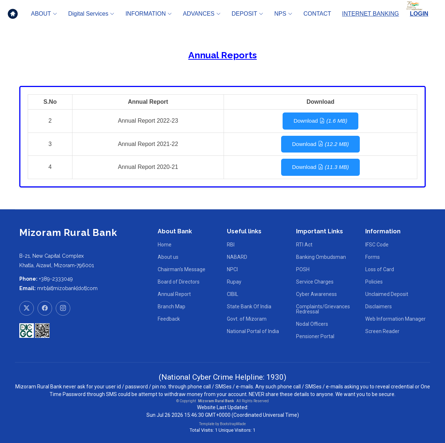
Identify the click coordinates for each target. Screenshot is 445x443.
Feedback (169, 318)
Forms (372, 257)
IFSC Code (377, 244)
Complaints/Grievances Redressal (323, 309)
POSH (303, 269)
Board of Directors (179, 281)
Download (320, 121)
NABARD (237, 257)
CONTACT (317, 14)
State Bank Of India (249, 306)
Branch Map (171, 306)
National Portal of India (253, 331)
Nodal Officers (312, 324)
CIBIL (232, 294)
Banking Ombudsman (321, 257)
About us (168, 257)
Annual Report (174, 294)
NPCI (232, 269)
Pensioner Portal (315, 336)
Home (165, 244)
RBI (231, 244)
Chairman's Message (181, 269)
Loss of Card (379, 269)
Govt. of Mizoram (247, 318)
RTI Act (304, 244)
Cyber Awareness (316, 294)
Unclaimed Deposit (386, 294)
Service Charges (315, 281)
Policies (374, 281)
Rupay (234, 281)
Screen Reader (382, 331)
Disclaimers (378, 306)
